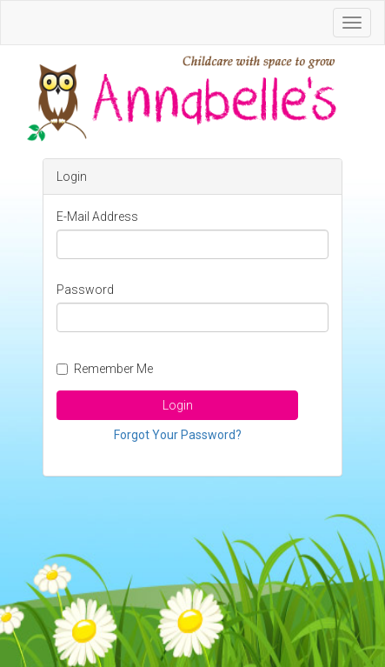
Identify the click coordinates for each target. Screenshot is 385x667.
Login (178, 405)
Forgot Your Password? (178, 435)
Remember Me (104, 369)
